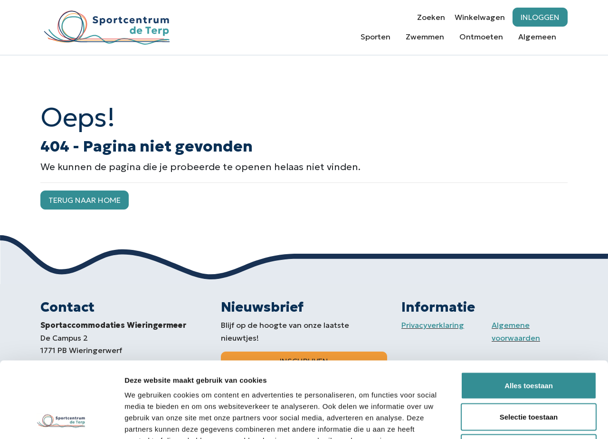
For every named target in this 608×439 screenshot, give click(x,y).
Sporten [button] (375, 36)
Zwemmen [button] (425, 36)
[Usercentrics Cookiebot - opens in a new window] (61, 420)
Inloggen (540, 17)
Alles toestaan (528, 314)
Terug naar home (84, 200)
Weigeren (528, 376)
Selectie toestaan (529, 346)
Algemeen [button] (537, 36)
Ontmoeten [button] (481, 36)
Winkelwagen (480, 17)
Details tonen (513, 420)
